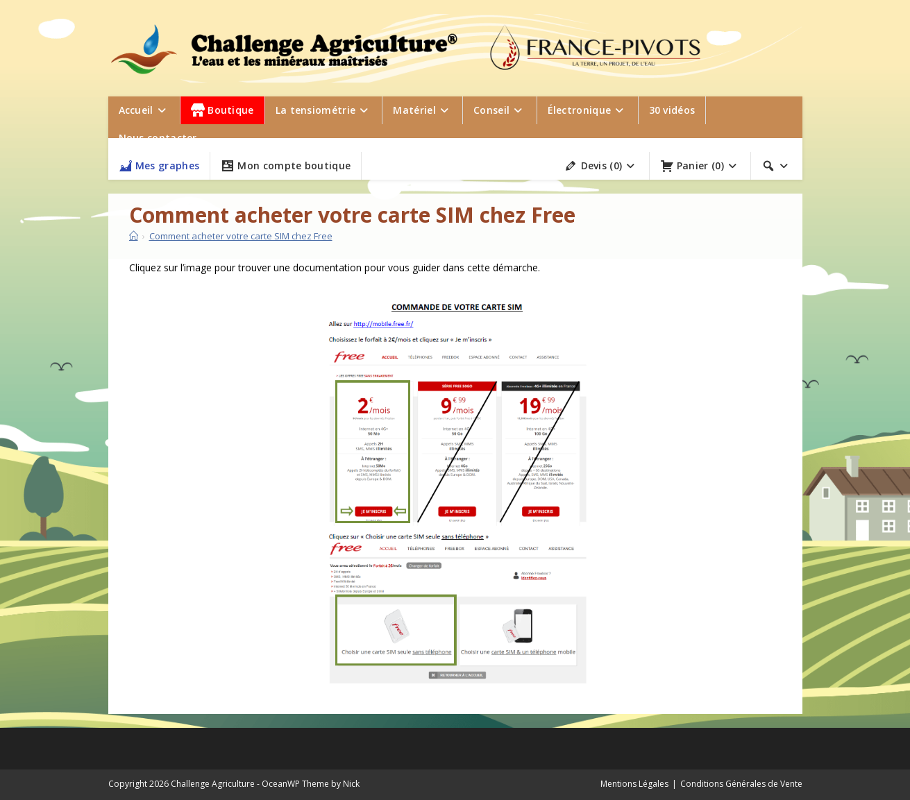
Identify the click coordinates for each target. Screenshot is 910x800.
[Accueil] (133, 236)
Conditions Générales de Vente (741, 784)
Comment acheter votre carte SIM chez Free (240, 236)
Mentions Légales (634, 784)
